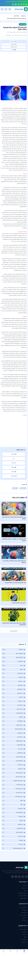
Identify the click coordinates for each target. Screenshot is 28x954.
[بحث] (9, 9)
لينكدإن (13, 471)
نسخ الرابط (14, 47)
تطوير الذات (24, 910)
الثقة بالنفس (24, 912)
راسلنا (26, 890)
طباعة (14, 49)
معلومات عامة (24, 939)
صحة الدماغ (22, 24)
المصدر (25, 415)
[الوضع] (6, 9)
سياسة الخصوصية (23, 893)
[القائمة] (2, 9)
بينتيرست (13, 476)
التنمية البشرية (24, 907)
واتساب (13, 462)
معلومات (15, 488)
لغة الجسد (25, 917)
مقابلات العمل (24, 915)
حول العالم (25, 942)
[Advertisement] (14, 67)
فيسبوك (13, 454)
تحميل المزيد (13, 631)
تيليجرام (13, 467)
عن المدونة (25, 888)
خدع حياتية (25, 920)
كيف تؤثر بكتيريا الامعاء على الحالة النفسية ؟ (15, 582)
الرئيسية (25, 885)
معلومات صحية (24, 929)
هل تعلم (25, 934)
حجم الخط (13, 41)
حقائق (26, 937)
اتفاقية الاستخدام (23, 895)
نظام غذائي (25, 932)
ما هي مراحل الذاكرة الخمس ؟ (19, 602)
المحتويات (13, 44)
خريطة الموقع (24, 898)
